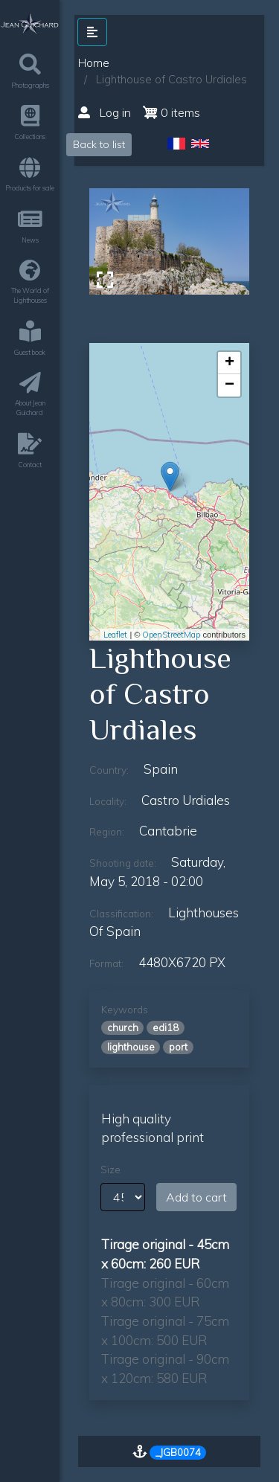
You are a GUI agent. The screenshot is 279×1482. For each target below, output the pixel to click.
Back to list (99, 144)
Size (110, 1169)
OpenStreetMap (171, 634)
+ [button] (229, 363)
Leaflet (115, 634)
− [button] (229, 385)
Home (93, 63)
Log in (104, 112)
